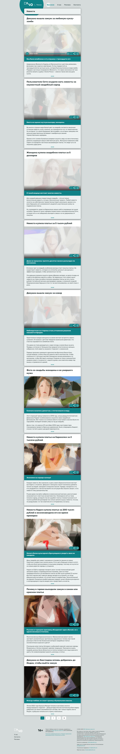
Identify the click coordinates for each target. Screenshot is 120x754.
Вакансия (50, 5)
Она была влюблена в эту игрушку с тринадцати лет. (49, 59)
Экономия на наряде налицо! (39, 478)
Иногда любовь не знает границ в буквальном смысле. (49, 701)
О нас (59, 5)
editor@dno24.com (92, 742)
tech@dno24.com (93, 747)
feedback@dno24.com (90, 749)
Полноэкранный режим (71, 53)
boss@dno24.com (81, 745)
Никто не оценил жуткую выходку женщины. (46, 122)
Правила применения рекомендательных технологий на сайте (58, 734)
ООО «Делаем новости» (57, 730)
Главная (18, 730)
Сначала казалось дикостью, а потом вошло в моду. (48, 411)
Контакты (77, 5)
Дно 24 (28, 4)
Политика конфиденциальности (53, 733)
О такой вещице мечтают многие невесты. (44, 193)
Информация (77, 53)
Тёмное (39, 5)
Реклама (67, 5)
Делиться (74, 53)
